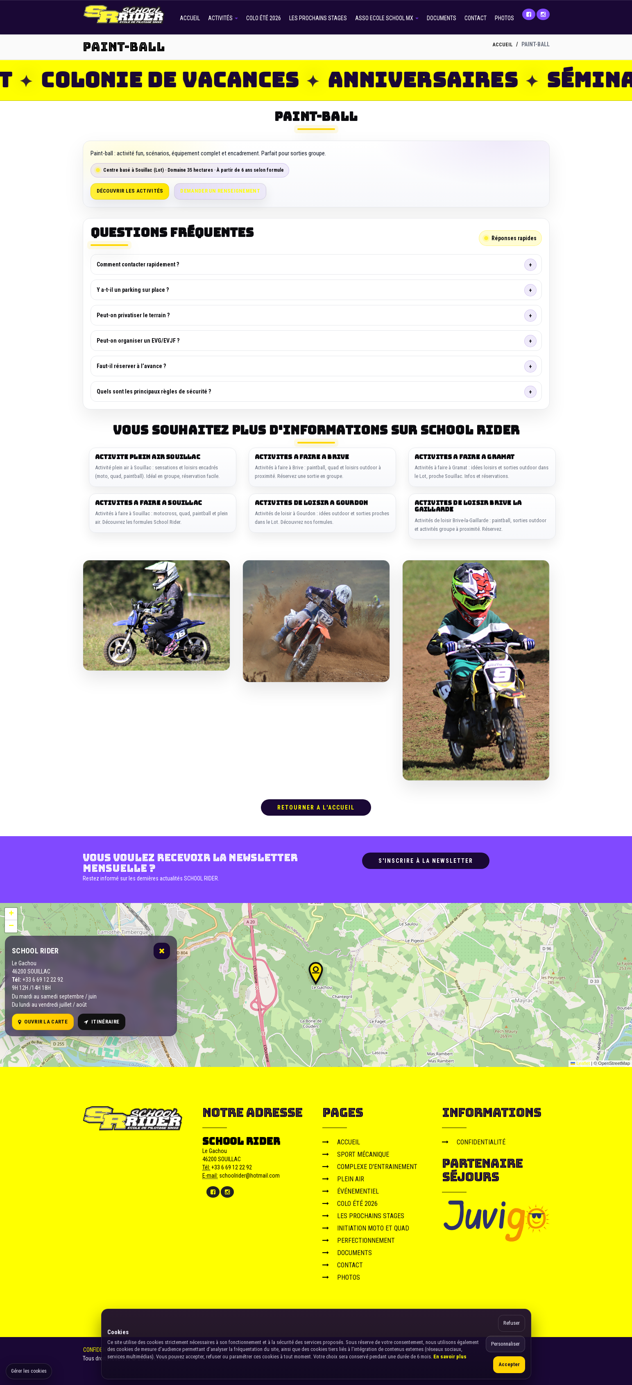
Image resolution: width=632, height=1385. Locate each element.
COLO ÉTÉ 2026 (263, 18)
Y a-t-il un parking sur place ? (133, 290)
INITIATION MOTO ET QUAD (365, 1226)
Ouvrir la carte (43, 1020)
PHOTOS (504, 18)
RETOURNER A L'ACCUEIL (316, 805)
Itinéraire (101, 1020)
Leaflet (580, 1061)
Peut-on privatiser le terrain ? (133, 315)
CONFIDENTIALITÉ (473, 1140)
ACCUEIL (190, 18)
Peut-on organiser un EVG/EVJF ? (138, 340)
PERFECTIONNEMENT (358, 1238)
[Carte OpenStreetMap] (316, 983)
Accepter (509, 1364)
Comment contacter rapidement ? (138, 264)
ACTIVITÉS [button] (223, 18)
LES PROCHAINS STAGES (318, 18)
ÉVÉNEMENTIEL (350, 1189)
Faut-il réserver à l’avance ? (131, 366)
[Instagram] (543, 14)
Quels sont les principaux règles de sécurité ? (154, 391)
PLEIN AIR (343, 1177)
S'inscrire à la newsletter (425, 858)
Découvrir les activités (130, 191)
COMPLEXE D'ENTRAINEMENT (369, 1165)
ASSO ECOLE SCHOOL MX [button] (387, 18)
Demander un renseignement (220, 191)
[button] (316, 971)
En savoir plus (450, 1356)
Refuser (511, 1323)
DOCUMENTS (441, 18)
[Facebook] (528, 14)
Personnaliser (505, 1344)
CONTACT (475, 18)
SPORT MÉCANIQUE (355, 1152)
